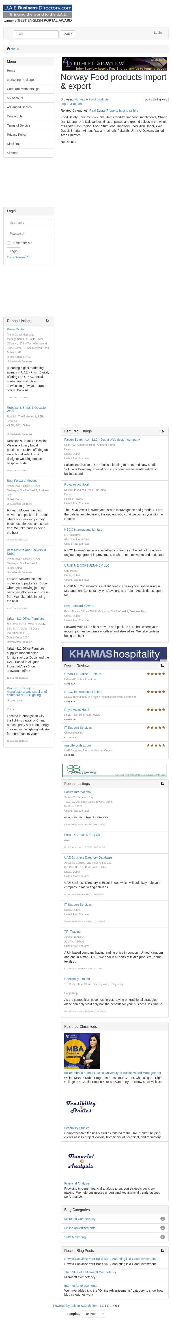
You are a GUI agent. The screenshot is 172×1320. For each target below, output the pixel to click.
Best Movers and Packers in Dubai (26, 551)
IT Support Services (78, 727)
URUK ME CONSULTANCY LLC (86, 565)
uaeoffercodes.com (77, 745)
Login (158, 32)
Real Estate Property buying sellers (113, 110)
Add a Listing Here (156, 99)
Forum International (77, 792)
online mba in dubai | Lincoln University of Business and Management (112, 1073)
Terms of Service (18, 125)
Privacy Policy (16, 134)
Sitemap (12, 153)
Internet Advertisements (80, 1285)
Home (15, 48)
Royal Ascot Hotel (76, 484)
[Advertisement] (28, 184)
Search (67, 34)
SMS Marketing (75, 1237)
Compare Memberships (23, 89)
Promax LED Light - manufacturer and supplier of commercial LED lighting (27, 691)
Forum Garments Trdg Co (82, 834)
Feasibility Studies (77, 1128)
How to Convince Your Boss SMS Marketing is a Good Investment (110, 1259)
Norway (79, 99)
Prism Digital (16, 329)
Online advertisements (79, 1228)
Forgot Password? (18, 257)
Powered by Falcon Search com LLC (78, 1305)
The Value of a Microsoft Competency (90, 1272)
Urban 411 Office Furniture (25, 618)
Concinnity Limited (77, 979)
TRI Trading (72, 931)
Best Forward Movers (22, 480)
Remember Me (21, 243)
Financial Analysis (76, 1183)
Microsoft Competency (79, 1219)
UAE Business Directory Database (88, 857)
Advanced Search (19, 107)
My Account (15, 98)
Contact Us (14, 116)
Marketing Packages (21, 79)
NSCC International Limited (83, 529)
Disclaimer (14, 144)
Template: (74, 1314)
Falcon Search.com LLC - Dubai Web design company (102, 439)
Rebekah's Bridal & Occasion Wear (27, 409)
